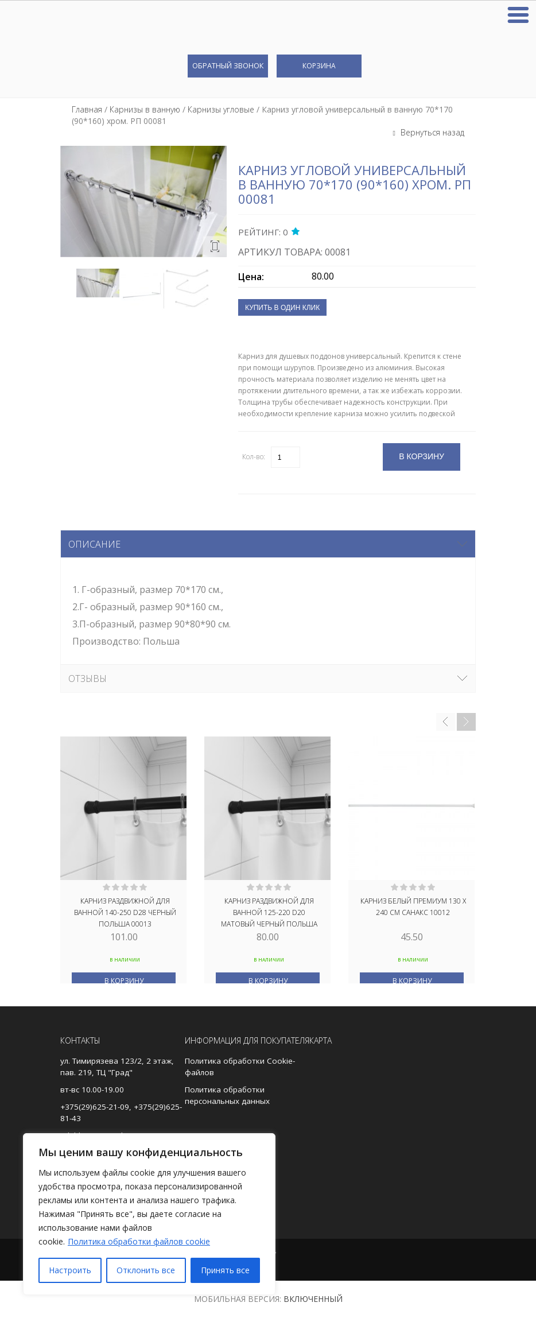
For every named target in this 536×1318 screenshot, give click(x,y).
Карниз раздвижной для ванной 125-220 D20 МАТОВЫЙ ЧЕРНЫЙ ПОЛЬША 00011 (269, 911)
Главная (87, 109)
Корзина (319, 66)
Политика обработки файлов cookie (139, 1241)
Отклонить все (145, 1270)
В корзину (123, 981)
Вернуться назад (431, 132)
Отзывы (87, 678)
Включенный (313, 1298)
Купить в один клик (282, 308)
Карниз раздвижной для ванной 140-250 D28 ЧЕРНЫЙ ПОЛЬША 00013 (125, 911)
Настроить (70, 1270)
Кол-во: (253, 457)
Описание (94, 544)
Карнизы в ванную (145, 109)
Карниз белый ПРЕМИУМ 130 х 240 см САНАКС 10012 (413, 906)
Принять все (225, 1270)
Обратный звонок (227, 65)
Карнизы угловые (221, 109)
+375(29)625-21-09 (94, 1107)
